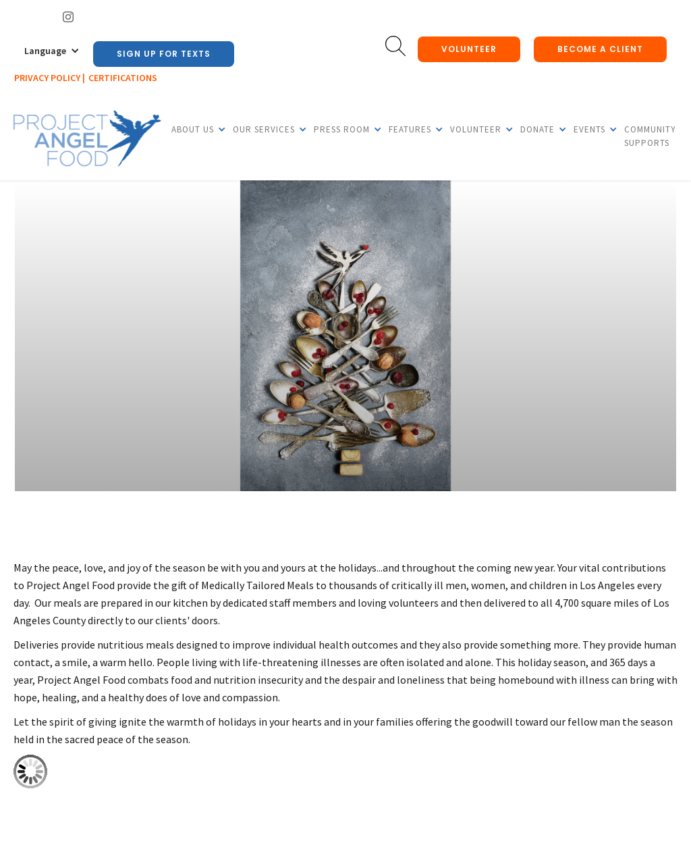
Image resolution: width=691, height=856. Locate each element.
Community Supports (650, 136)
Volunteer (469, 49)
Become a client (600, 49)
